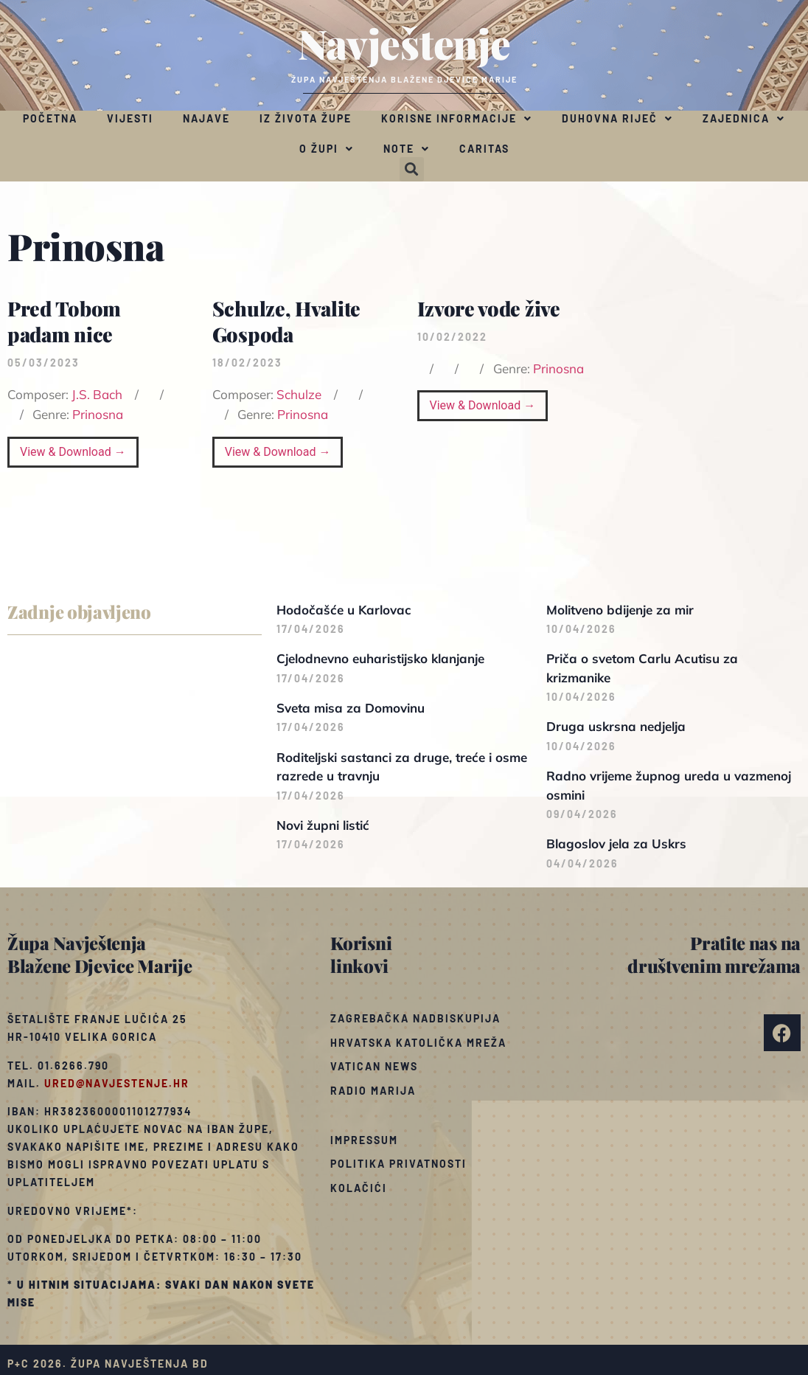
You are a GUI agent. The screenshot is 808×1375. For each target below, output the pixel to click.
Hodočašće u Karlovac (343, 609)
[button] (412, 169)
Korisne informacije (456, 118)
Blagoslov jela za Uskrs (616, 843)
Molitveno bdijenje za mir (620, 609)
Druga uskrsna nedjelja (616, 726)
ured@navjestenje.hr (116, 1083)
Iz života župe (306, 118)
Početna (50, 118)
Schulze (298, 394)
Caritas (484, 148)
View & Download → (73, 452)
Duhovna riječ (617, 118)
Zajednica (744, 118)
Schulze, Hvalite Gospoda (286, 321)
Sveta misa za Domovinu (350, 708)
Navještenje (404, 42)
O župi (326, 149)
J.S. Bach (97, 394)
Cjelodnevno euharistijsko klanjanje (380, 658)
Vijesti (130, 118)
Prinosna (97, 414)
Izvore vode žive (488, 308)
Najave (206, 118)
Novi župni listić (322, 825)
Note (406, 149)
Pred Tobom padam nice (64, 321)
